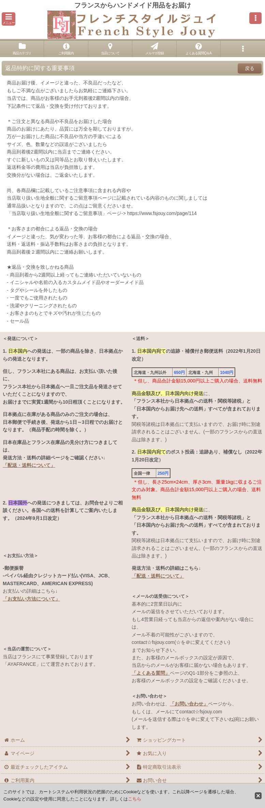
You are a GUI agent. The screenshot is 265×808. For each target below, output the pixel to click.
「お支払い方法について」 (31, 599)
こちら (134, 799)
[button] (8, 19)
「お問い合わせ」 (189, 703)
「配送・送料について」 (29, 465)
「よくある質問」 (151, 673)
